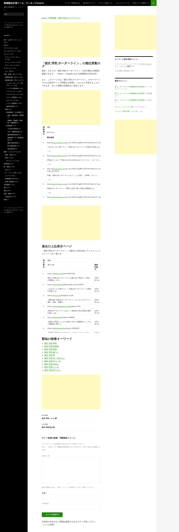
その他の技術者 (12, 129)
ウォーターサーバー (10, 51)
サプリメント (8, 68)
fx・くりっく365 (10, 173)
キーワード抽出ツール (105, 3)
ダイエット (10, 161)
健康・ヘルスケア (10, 152)
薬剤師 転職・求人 (11, 80)
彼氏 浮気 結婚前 (51, 346)
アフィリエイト (9, 48)
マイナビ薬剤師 (11, 97)
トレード (8, 176)
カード (6, 54)
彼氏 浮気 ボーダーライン (69, 18)
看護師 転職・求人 (11, 77)
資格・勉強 (7, 193)
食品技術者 (11, 149)
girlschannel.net (59, 328)
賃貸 (5, 191)
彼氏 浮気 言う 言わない (54, 358)
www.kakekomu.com (61, 306)
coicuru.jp (57, 295)
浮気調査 (52, 18)
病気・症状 (8, 155)
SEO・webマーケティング (12, 40)
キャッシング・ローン (12, 57)
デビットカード (10, 65)
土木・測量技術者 (13, 132)
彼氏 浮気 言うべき (52, 361)
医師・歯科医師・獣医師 (15, 115)
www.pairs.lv (58, 284)
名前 (44, 493)
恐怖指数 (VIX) (10, 179)
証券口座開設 (9, 182)
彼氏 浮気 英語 (50, 349)
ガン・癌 (8, 71)
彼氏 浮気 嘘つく (51, 352)
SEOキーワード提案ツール (141, 3)
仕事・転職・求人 (10, 74)
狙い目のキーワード (89, 3)
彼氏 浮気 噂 (49, 355)
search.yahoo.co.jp (59, 143)
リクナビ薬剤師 (11, 103)
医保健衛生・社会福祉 (13, 112)
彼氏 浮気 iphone (51, 364)
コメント (46, 456)
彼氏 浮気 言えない (52, 370)
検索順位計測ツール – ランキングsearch (24, 3)
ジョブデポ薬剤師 (12, 88)
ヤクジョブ (10, 100)
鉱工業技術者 (11, 146)
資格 (6, 109)
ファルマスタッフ (12, 94)
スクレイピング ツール (123, 3)
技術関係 (9, 126)
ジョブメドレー (11, 91)
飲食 (5, 199)
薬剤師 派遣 (10, 106)
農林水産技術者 (12, 143)
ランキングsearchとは (72, 3)
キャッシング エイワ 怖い (125, 107)
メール (45, 503)
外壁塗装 (7, 164)
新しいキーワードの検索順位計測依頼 (129, 87)
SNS (5, 45)
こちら (13, 25)
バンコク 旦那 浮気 (122, 111)
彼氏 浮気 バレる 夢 (71, 416)
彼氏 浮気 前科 (50, 343)
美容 (6, 158)
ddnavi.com (57, 273)
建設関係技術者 (12, 135)
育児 (5, 188)
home (44, 18)
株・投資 (7, 167)
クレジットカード (11, 62)
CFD (6, 170)
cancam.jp (57, 317)
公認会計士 (8, 196)
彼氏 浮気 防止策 (71, 425)
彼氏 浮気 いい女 (51, 367)
